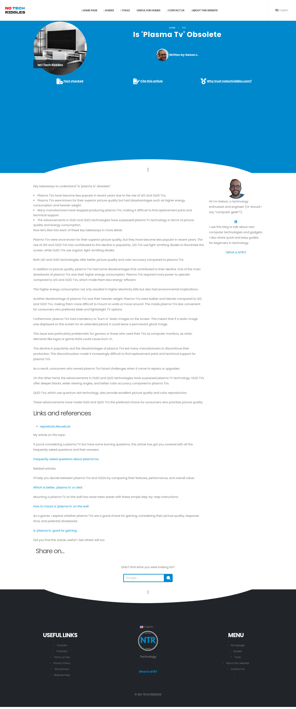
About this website (204, 10)
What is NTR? (236, 252)
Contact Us (237, 669)
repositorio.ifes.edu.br (55, 426)
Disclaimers (61, 669)
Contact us (175, 10)
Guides (109, 10)
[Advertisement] (148, 116)
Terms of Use (62, 657)
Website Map (61, 675)
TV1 (184, 27)
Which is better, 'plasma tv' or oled (57, 487)
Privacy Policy (62, 663)
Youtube (62, 645)
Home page (89, 10)
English (281, 10)
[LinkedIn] (236, 221)
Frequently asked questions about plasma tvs (66, 459)
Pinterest (62, 651)
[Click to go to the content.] (148, 169)
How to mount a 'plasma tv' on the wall (61, 506)
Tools (125, 10)
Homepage (237, 645)
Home (172, 27)
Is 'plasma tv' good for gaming (55, 531)
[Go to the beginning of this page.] (148, 592)
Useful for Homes (148, 10)
